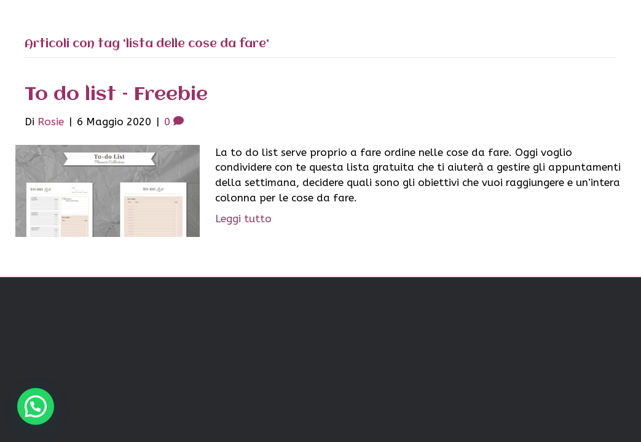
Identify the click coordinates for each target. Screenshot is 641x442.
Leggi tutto (243, 218)
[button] (35, 406)
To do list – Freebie (116, 95)
